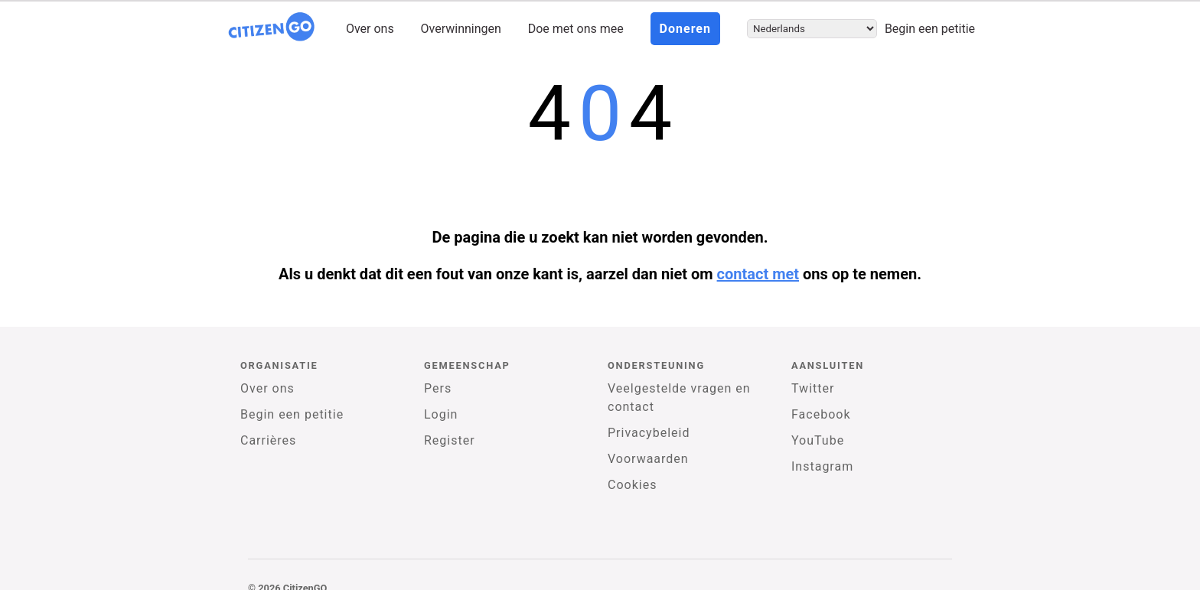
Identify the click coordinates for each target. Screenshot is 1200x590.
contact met (758, 274)
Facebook (820, 414)
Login (441, 414)
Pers (438, 388)
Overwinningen (461, 28)
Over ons (370, 28)
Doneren (685, 28)
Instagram (822, 466)
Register (449, 440)
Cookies (632, 485)
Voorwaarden (648, 458)
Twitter (812, 388)
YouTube (817, 440)
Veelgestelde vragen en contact (679, 397)
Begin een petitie (930, 28)
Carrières (268, 440)
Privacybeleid (649, 432)
